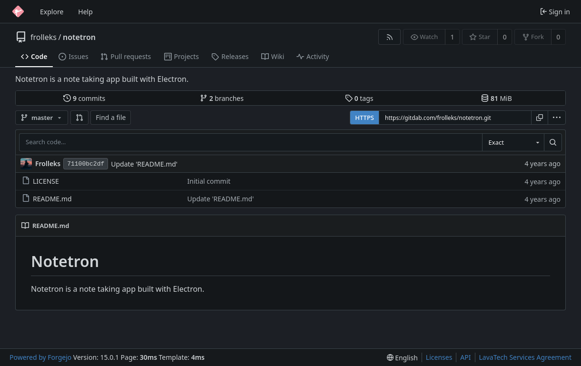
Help (85, 11)
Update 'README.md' (144, 163)
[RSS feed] (389, 37)
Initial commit (209, 181)
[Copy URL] (539, 117)
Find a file (111, 117)
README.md (47, 198)
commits (84, 98)
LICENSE (40, 181)
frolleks (43, 37)
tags (359, 98)
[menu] (557, 117)
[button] (79, 117)
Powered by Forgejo (40, 357)
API (465, 357)
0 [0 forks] (558, 36)
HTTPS (364, 117)
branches (222, 98)
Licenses (439, 357)
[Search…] (553, 142)
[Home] (18, 11)
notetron (79, 37)
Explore (51, 11)
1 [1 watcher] (452, 36)
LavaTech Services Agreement (525, 357)
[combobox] (513, 142)
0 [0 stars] (505, 36)
